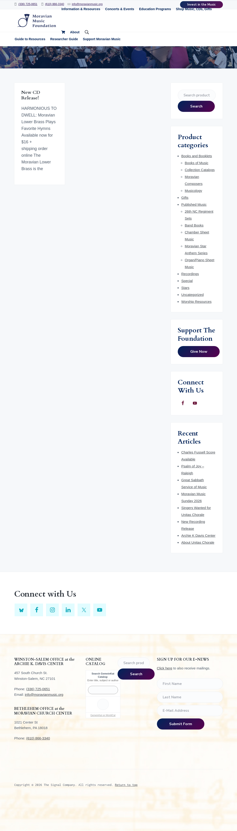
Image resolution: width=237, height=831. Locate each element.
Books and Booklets (196, 187)
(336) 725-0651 (27, 4)
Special (187, 311)
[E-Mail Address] (190, 741)
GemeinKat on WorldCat (102, 746)
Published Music (193, 235)
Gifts (184, 228)
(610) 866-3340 (54, 4)
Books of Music (196, 194)
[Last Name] (190, 728)
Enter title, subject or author (103, 711)
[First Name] (190, 714)
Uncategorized (192, 325)
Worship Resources (196, 332)
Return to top (126, 815)
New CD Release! (30, 126)
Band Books (194, 256)
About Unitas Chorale (197, 573)
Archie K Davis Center (198, 566)
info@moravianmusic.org (44, 725)
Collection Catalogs (200, 200)
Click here (164, 699)
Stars (185, 318)
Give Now (198, 382)
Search (196, 137)
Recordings (190, 305)
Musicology (193, 221)
